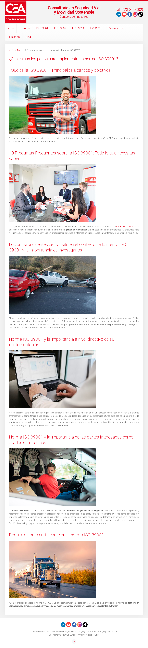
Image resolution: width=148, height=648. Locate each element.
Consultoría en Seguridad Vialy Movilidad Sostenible (74, 10)
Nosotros (25, 28)
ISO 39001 (42, 28)
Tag (18, 50)
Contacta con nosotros (74, 16)
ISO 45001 (96, 28)
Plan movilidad (116, 28)
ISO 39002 (60, 28)
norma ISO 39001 (124, 226)
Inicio (11, 28)
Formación (14, 36)
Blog (28, 36)
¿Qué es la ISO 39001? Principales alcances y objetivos (60, 70)
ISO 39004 (78, 28)
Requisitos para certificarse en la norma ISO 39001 (56, 534)
